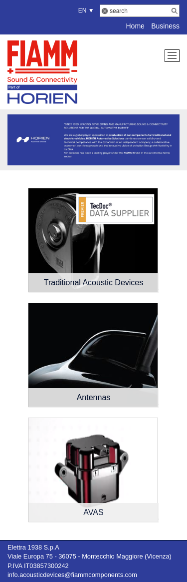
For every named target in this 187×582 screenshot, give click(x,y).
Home (135, 26)
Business (165, 26)
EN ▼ (84, 10)
